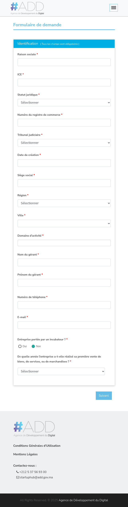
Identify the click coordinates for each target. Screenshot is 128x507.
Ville (21, 215)
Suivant (104, 396)
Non (38, 346)
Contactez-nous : (24, 466)
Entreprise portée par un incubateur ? (43, 339)
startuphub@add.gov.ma (34, 477)
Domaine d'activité (31, 236)
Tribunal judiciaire (30, 135)
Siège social (26, 175)
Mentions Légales (25, 454)
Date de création (29, 155)
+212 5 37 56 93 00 (31, 472)
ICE (21, 74)
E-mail (23, 317)
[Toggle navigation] (113, 8)
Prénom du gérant (30, 275)
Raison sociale (28, 54)
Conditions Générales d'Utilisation (37, 446)
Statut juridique (29, 95)
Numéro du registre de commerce (40, 115)
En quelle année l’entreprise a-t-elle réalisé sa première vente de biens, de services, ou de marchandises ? (59, 359)
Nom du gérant (28, 254)
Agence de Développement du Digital (83, 500)
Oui (25, 346)
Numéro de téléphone (33, 297)
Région (23, 195)
